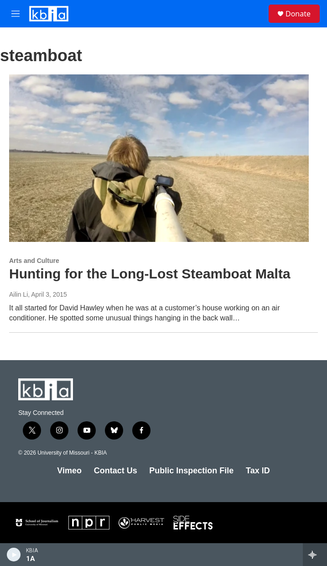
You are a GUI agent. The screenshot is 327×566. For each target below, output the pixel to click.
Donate (298, 14)
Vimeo (69, 470)
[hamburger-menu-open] (15, 14)
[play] (14, 554)
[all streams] (315, 554)
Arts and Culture (34, 260)
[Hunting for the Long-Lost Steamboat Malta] (159, 157)
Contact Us (115, 470)
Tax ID (258, 470)
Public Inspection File (191, 470)
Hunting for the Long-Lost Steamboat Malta (150, 273)
